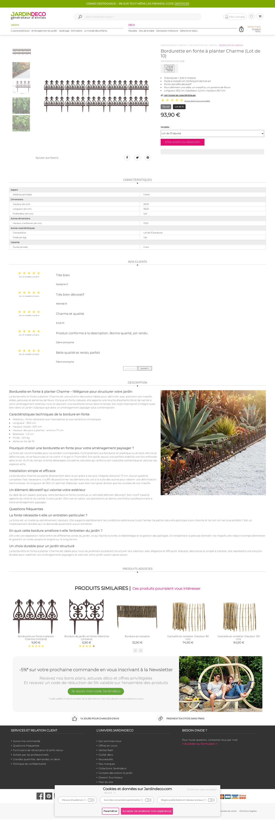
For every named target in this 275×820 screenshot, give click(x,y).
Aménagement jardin (174, 45)
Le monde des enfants (95, 31)
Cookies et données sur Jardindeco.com (137, 789)
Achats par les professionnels (31, 755)
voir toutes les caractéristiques (178, 95)
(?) (84, 800)
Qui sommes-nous (110, 742)
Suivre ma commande (26, 742)
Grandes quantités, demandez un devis (36, 760)
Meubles (132, 31)
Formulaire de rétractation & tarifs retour (38, 751)
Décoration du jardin (203, 45)
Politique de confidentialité (29, 764)
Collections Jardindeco (112, 769)
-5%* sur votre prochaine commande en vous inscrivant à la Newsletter (96, 670)
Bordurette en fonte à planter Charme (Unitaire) (36, 639)
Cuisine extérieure (20, 31)
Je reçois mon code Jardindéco (96, 693)
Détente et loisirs (188, 31)
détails (110, 792)
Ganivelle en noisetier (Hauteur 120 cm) (238, 639)
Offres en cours (108, 746)
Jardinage (64, 31)
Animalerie (76, 31)
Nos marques (107, 764)
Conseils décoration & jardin (116, 773)
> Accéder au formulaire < (199, 744)
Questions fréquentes (26, 746)
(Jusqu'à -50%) (254, 29)
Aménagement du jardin (44, 31)
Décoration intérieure (167, 31)
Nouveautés (106, 760)
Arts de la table (146, 31)
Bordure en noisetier (137, 637)
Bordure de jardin (231, 45)
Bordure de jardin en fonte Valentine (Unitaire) (86, 639)
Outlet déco (106, 755)
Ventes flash (106, 751)
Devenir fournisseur (111, 778)
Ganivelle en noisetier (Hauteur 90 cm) (188, 639)
